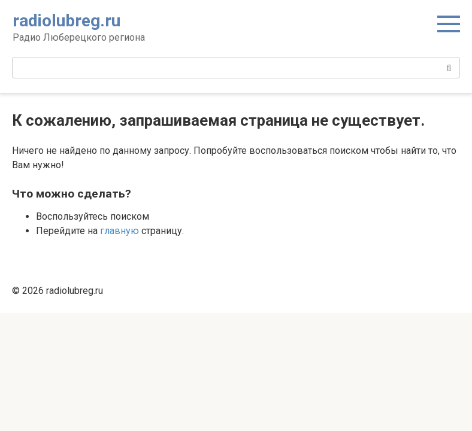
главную (119, 230)
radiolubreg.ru (66, 21)
